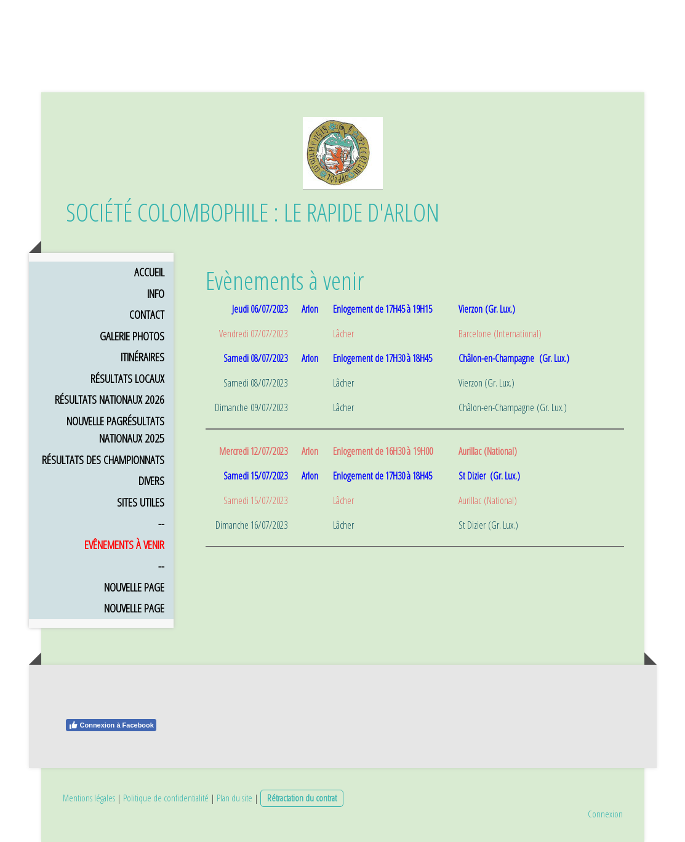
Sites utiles (140, 502)
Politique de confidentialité (166, 798)
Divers (151, 481)
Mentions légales (89, 798)
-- (161, 523)
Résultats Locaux (127, 379)
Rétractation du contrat (302, 798)
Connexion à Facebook (111, 725)
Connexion (605, 814)
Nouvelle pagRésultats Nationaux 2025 (115, 430)
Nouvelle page (134, 587)
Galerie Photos (132, 336)
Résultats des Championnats (103, 460)
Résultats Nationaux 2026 (109, 399)
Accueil (149, 272)
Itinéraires (142, 357)
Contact (146, 315)
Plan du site (234, 798)
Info (155, 294)
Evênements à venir (124, 545)
